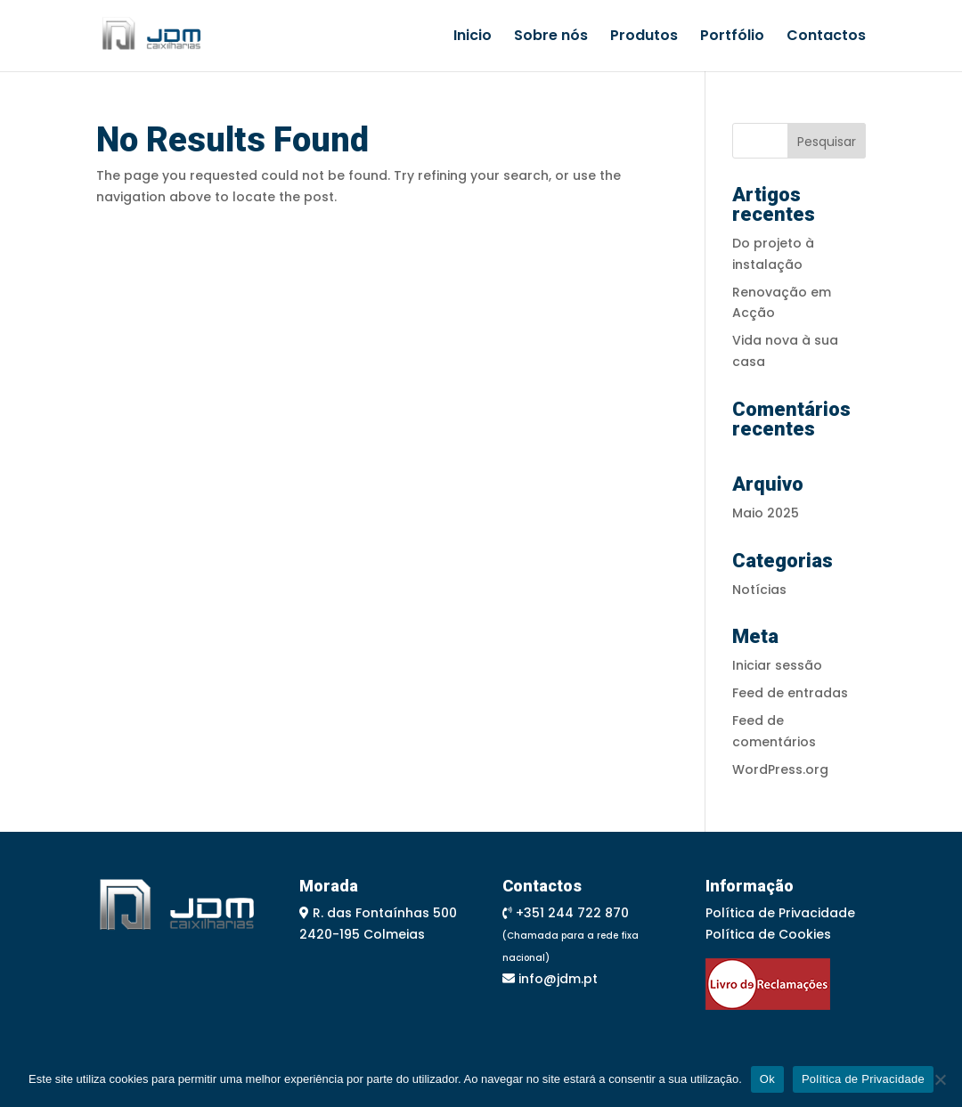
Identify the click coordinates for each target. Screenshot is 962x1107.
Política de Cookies (768, 934)
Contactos (826, 37)
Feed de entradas (790, 693)
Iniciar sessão (777, 665)
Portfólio (732, 37)
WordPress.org (780, 769)
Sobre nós (551, 37)
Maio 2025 (765, 513)
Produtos (644, 37)
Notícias (759, 589)
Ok (767, 1079)
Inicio (472, 37)
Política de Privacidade (780, 913)
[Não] (940, 1079)
